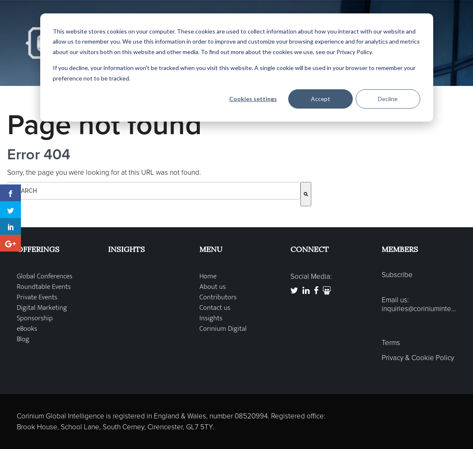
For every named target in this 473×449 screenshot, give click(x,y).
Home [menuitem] (208, 276)
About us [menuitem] (212, 287)
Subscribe (397, 275)
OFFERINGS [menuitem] (38, 249)
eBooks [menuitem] (27, 329)
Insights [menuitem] (210, 318)
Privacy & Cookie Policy (418, 358)
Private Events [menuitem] (37, 297)
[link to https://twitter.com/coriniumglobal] (294, 290)
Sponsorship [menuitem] (35, 318)
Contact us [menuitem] (214, 308)
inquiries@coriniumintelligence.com (419, 309)
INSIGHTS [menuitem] (126, 249)
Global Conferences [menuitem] (44, 276)
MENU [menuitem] (210, 249)
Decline (388, 98)
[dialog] (236, 67)
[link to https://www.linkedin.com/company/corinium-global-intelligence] (306, 290)
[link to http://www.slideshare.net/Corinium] (327, 290)
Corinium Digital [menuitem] (223, 329)
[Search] (305, 194)
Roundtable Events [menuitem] (44, 287)
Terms (391, 343)
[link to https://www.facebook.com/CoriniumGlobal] (316, 290)
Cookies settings (253, 98)
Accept (320, 98)
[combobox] (153, 191)
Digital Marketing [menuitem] (42, 308)
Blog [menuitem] (23, 339)
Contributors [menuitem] (218, 297)
